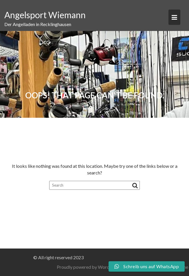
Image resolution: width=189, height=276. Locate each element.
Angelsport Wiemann (45, 15)
